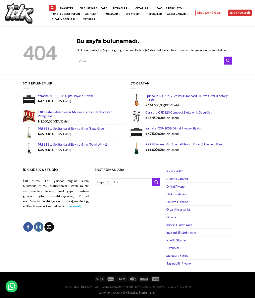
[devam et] (74, 206)
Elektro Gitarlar (177, 202)
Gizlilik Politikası (180, 286)
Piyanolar (121, 8)
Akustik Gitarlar (177, 178)
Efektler (133, 14)
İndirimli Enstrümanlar (181, 232)
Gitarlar (143, 8)
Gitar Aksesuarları (178, 209)
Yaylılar (89, 19)
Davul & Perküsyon (170, 8)
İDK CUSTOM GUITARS (93, 8)
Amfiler (92, 14)
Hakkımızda (71, 286)
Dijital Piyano (175, 186)
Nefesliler (154, 14)
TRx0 (152, 292)
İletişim (86, 286)
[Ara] (52, 8)
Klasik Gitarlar (176, 240)
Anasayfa (66, 8)
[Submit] (228, 60)
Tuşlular (112, 14)
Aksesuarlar (177, 14)
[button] (12, 286)
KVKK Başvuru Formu (150, 286)
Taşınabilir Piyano (178, 263)
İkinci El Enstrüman (65, 14)
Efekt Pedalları (176, 194)
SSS (97, 286)
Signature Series (177, 255)
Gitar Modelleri (64, 19)
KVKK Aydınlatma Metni (117, 286)
